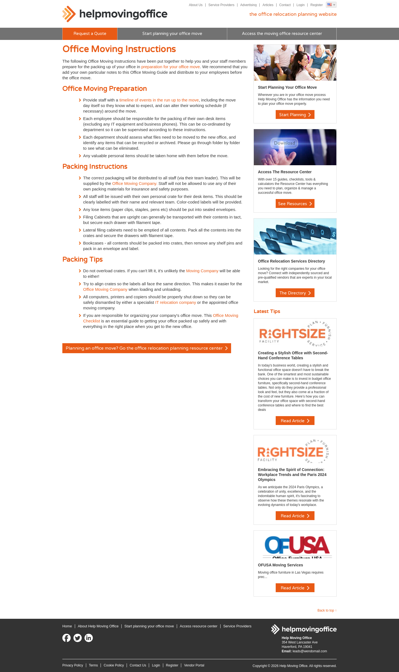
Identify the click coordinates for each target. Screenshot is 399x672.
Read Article (295, 420)
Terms (93, 665)
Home (67, 625)
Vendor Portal (194, 665)
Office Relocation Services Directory (291, 261)
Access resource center (199, 625)
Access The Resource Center (285, 172)
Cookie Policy (114, 665)
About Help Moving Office (98, 625)
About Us (195, 5)
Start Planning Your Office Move (287, 87)
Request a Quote (89, 33)
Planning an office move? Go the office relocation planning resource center (147, 348)
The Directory (295, 292)
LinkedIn (89, 637)
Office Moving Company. (134, 183)
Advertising (248, 5)
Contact (285, 5)
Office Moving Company (106, 289)
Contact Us (138, 665)
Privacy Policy (72, 665)
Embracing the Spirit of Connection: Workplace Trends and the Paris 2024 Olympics (292, 474)
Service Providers (221, 5)
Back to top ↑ (327, 610)
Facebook (66, 637)
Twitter (77, 637)
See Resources (295, 203)
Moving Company (202, 270)
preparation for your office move (170, 66)
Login (300, 5)
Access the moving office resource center (282, 33)
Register (316, 5)
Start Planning (295, 114)
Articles (267, 5)
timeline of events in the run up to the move (159, 100)
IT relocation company (175, 302)
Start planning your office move (172, 33)
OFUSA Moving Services (280, 564)
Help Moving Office (115, 14)
